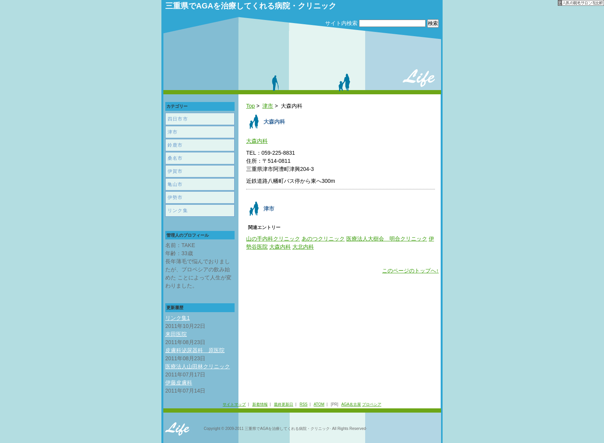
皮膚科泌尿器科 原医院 (195, 350)
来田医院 (176, 334)
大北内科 (303, 247)
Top (250, 106)
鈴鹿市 (175, 145)
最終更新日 (283, 404)
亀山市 (175, 184)
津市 (267, 106)
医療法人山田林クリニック (197, 366)
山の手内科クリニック (273, 239)
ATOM (319, 404)
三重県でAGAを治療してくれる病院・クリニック (250, 6)
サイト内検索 (341, 23)
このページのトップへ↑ (410, 270)
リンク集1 (177, 318)
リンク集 (178, 210)
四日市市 (178, 119)
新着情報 (260, 404)
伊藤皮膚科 (178, 382)
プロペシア (371, 404)
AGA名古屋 (351, 404)
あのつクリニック (323, 239)
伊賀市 (175, 171)
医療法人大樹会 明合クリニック (386, 239)
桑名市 (175, 158)
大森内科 (257, 141)
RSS (304, 404)
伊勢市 (175, 197)
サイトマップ (234, 404)
